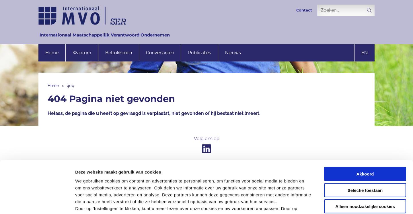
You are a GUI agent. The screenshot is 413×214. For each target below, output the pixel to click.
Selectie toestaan (365, 141)
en (364, 52)
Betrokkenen (118, 52)
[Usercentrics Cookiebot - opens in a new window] (37, 202)
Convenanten (160, 52)
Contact (304, 10)
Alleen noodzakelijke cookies (365, 157)
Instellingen (308, 202)
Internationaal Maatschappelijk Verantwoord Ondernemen (105, 35)
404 (70, 85)
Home (52, 52)
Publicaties (199, 52)
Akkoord (365, 125)
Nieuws (233, 52)
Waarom (82, 52)
